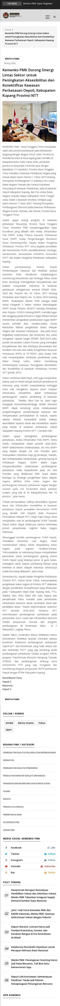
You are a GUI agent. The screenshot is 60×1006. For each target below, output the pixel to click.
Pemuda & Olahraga (13, 806)
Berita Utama (12, 58)
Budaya (7, 799)
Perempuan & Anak (12, 814)
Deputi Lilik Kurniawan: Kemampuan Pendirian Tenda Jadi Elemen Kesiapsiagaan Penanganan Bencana (31, 980)
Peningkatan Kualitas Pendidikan (20, 768)
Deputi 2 (6, 681)
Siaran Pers (9, 830)
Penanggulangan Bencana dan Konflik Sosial (26, 783)
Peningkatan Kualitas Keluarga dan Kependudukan (29, 752)
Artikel (9, 722)
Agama (6, 791)
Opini (9, 729)
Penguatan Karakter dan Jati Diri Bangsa (24, 775)
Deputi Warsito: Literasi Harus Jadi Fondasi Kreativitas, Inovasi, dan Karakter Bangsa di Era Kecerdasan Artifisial (31, 932)
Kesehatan (8, 760)
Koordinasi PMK (11, 822)
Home (8, 29)
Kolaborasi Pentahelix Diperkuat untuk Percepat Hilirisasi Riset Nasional (33, 948)
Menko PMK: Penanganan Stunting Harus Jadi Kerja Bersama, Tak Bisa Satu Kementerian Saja (34, 963)
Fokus (42, 722)
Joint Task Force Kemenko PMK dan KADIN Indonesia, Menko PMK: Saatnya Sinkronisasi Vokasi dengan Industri (33, 914)
